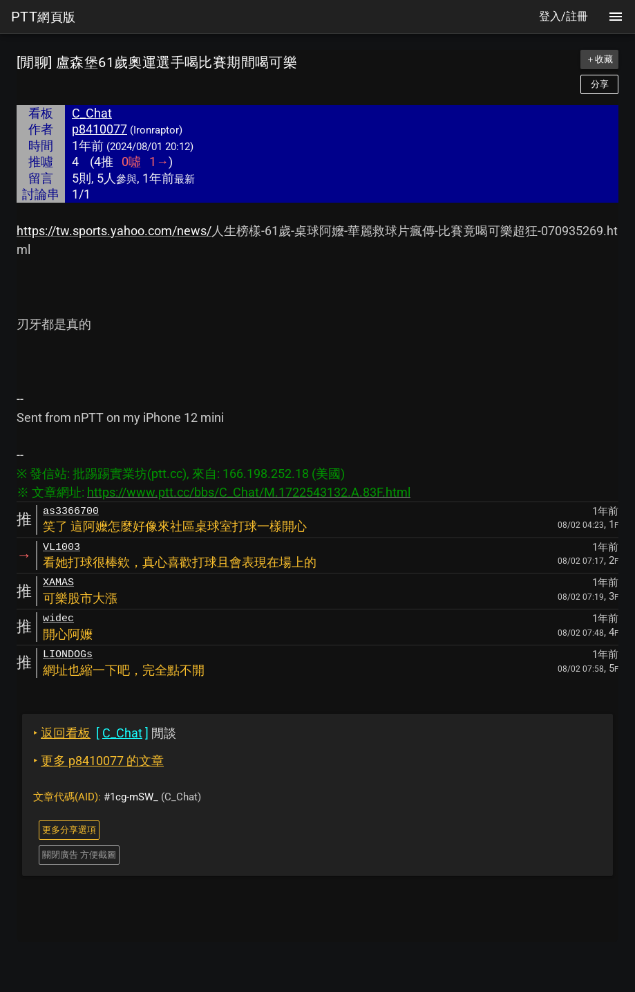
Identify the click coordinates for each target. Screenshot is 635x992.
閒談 (104, 733)
